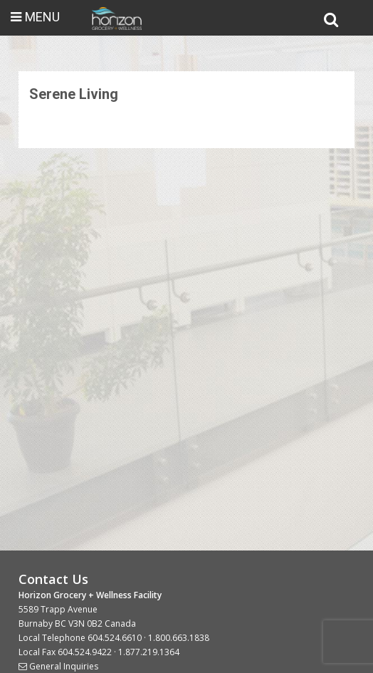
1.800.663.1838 (178, 638)
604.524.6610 (115, 638)
